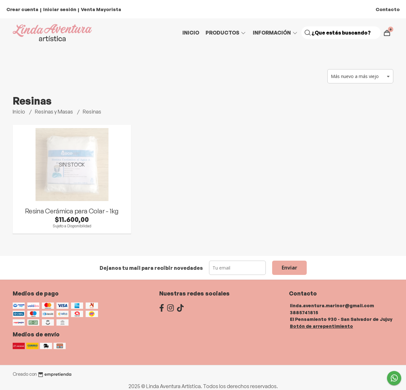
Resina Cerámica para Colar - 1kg (72, 211)
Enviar (289, 267)
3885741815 (304, 312)
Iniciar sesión (59, 9)
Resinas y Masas (54, 111)
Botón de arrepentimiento (321, 326)
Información (275, 32)
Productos (226, 32)
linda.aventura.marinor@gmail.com (332, 305)
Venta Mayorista (101, 9)
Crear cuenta (22, 9)
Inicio (190, 32)
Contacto (388, 9)
